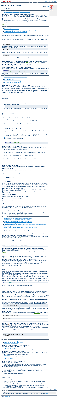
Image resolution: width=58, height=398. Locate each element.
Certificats (4, 75)
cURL (21, 52)
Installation (51, 9)
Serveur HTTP (5, 3)
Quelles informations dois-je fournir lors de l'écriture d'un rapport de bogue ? (13, 342)
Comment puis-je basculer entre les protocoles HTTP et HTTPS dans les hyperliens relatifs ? (15, 32)
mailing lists (46, 393)
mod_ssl (9, 324)
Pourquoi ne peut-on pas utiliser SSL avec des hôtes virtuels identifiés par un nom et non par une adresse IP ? (18, 222)
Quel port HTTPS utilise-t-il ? (7, 28)
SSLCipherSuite (4, 252)
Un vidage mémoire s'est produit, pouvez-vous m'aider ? (11, 343)
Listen (27, 62)
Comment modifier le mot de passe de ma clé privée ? (10, 165)
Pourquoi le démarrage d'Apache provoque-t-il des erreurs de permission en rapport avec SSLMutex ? (17, 12)
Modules (46, 1)
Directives (49, 1)
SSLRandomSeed (4, 24)
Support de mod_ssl (6, 339)
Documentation (9, 3)
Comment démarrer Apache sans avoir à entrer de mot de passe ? (12, 81)
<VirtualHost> (38, 62)
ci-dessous (44, 369)
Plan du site (56, 1)
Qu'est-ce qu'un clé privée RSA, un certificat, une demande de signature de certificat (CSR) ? (15, 77)
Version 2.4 (13, 3)
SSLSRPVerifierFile (37, 313)
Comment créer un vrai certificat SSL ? (9, 79)
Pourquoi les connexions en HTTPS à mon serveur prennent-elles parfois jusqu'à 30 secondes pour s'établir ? (17, 219)
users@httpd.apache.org (7, 355)
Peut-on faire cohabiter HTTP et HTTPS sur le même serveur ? (12, 27)
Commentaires (5, 390)
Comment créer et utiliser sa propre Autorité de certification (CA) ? (12, 80)
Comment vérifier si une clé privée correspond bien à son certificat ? (12, 82)
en (47, 6)
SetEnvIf (31, 308)
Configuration (51, 10)
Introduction (9, 92)
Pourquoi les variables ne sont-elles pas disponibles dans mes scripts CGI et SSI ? (15, 31)
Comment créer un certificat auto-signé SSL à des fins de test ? (12, 78)
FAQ (51, 1)
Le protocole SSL (6, 216)
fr (48, 6)
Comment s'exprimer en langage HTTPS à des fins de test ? (11, 29)
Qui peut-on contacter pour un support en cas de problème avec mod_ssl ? (13, 341)
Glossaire (53, 1)
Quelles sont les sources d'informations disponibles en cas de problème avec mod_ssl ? (16, 345)
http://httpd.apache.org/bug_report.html (9, 358)
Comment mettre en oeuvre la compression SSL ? (10, 223)
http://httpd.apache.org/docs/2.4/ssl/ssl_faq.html (10, 348)
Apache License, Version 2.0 (8, 396)
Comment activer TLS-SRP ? (7, 226)
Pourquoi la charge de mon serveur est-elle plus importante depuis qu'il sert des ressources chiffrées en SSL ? (18, 218)
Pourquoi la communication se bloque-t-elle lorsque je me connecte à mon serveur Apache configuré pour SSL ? (19, 57)
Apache (2, 3)
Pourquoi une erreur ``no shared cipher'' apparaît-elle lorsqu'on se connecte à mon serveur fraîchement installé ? (18, 221)
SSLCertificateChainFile (22, 214)
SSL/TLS (16, 3)
